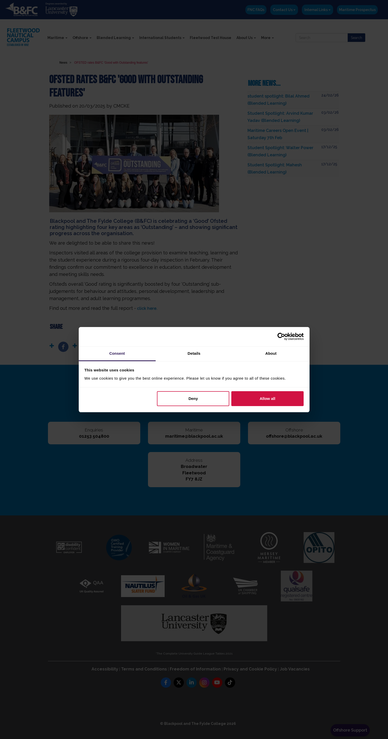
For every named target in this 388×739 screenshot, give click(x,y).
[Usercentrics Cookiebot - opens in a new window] (281, 336)
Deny (193, 398)
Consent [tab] (117, 353)
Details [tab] (194, 353)
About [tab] (271, 353)
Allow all (267, 398)
